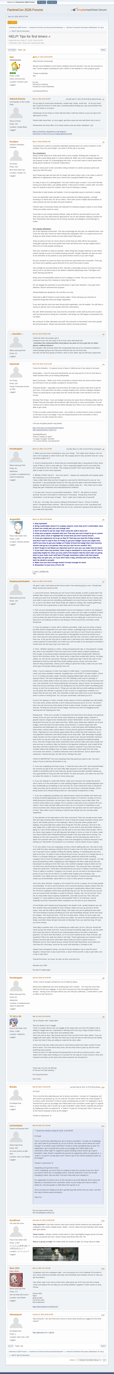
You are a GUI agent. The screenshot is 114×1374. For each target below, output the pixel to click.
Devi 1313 (14, 1268)
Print (103, 50)
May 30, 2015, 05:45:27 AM (41, 334)
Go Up (10, 1346)
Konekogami (16, 449)
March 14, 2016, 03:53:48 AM (42, 519)
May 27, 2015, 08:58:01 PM (41, 141)
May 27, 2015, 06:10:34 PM (41, 99)
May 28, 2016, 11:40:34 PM (41, 1087)
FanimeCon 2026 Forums (25, 10)
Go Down (11, 50)
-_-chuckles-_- (17, 334)
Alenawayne (16, 1314)
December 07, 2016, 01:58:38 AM (43, 1220)
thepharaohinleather (20, 581)
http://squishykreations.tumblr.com (44, 430)
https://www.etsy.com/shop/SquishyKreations (48, 428)
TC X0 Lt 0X (15, 1016)
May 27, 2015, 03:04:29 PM (43, 57)
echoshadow (16, 1125)
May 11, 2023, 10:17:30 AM (41, 1268)
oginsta (51, 1332)
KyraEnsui (15, 1220)
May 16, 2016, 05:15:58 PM (41, 1016)
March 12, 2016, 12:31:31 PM (42, 449)
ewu (101, 27)
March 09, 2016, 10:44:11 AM (42, 364)
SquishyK (14, 364)
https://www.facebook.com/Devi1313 (45, 1307)
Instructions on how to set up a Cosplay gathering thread (52, 134)
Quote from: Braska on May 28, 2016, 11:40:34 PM (54, 1131)
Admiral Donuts (17, 99)
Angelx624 (15, 519)
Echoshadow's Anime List (45, 1213)
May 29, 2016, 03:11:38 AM (41, 1125)
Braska (13, 1087)
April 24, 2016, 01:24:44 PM (42, 977)
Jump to (72, 1360)
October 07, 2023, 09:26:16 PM (43, 1314)
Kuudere (14, 142)
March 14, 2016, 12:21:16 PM (42, 581)
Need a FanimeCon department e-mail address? (49, 132)
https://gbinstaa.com (40, 1332)
